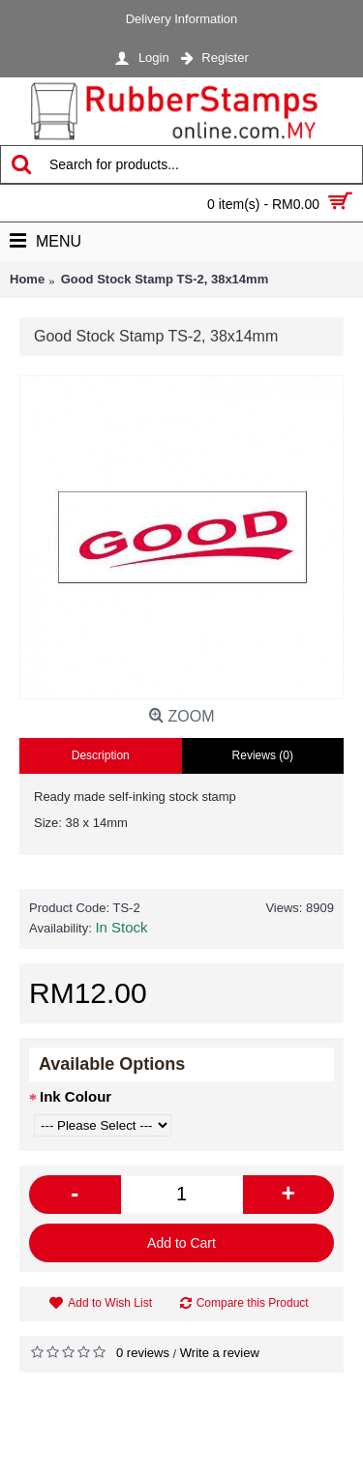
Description (101, 755)
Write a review (219, 1352)
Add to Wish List (110, 1303)
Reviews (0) (262, 755)
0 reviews (142, 1352)
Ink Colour (75, 1096)
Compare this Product (253, 1303)
